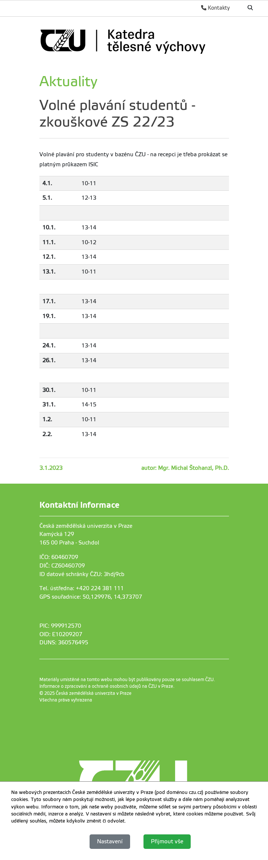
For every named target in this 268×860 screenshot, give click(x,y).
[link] (132, 40)
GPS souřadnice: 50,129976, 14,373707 (90, 597)
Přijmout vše (167, 841)
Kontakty (215, 8)
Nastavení (110, 841)
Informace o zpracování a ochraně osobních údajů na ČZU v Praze (106, 686)
